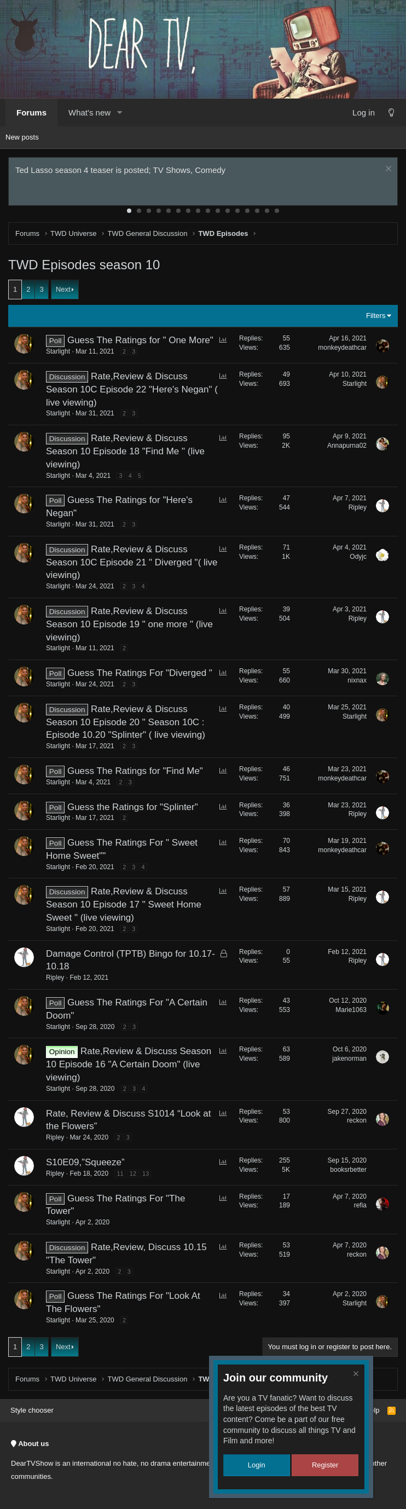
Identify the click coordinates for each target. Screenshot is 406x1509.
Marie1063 (351, 1010)
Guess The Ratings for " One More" (140, 340)
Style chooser (32, 1410)
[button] (119, 112)
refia (360, 1205)
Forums (31, 112)
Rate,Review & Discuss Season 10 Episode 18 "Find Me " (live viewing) (125, 451)
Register (325, 1465)
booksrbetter (348, 1169)
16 (277, 211)
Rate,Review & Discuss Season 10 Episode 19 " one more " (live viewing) (129, 624)
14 (257, 211)
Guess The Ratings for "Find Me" (135, 771)
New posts (22, 137)
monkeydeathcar (342, 347)
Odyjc (358, 556)
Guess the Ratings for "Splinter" (132, 807)
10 (218, 211)
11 (227, 211)
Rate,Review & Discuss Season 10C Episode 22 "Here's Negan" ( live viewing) (132, 389)
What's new (89, 112)
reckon (357, 1120)
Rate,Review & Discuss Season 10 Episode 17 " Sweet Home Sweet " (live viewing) (123, 904)
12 (237, 211)
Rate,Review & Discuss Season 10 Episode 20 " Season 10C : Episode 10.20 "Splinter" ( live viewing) (125, 722)
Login (256, 1465)
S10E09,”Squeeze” (85, 1162)
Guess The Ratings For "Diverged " (139, 673)
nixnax (357, 680)
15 (267, 211)
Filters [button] (375, 315)
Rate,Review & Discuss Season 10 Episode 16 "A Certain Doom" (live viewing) (128, 1064)
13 (247, 211)
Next (63, 289)
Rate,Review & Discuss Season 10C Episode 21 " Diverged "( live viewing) (132, 562)
